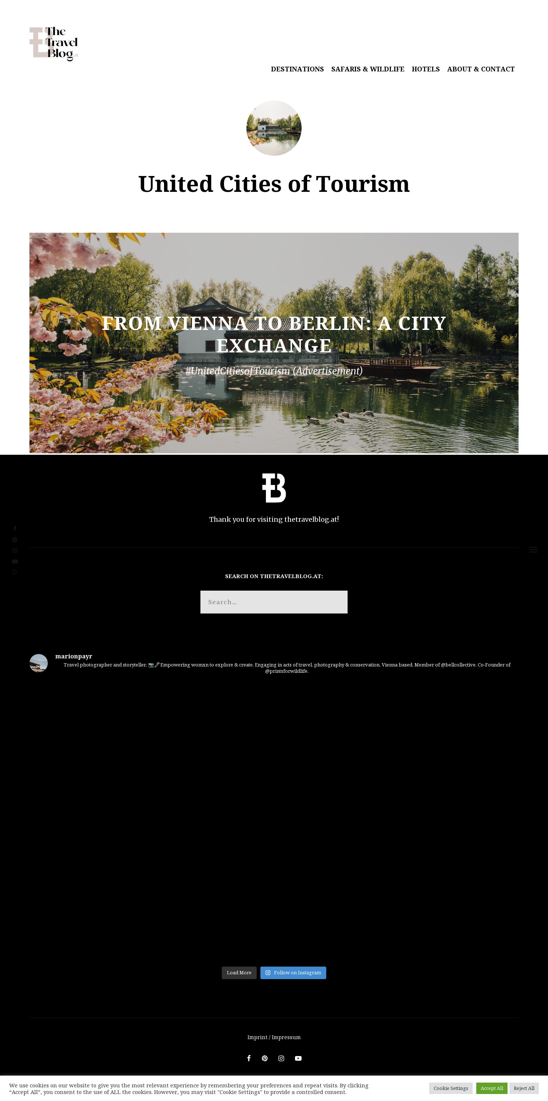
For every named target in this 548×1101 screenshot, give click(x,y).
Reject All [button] (524, 1088)
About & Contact (481, 68)
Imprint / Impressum (274, 1037)
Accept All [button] (492, 1088)
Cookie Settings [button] (451, 1088)
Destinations (297, 68)
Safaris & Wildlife (368, 68)
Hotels (426, 68)
